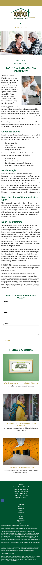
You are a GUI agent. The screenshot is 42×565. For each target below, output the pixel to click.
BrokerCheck (34, 528)
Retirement (21, 507)
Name (6, 301)
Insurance (21, 512)
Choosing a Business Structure (21, 467)
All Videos (21, 522)
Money (21, 516)
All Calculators (21, 524)
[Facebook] (20, 23)
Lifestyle (21, 518)
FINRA (19, 559)
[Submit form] (8, 340)
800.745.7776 (21, 28)
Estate (21, 510)
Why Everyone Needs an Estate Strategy (21, 383)
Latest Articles (21, 520)
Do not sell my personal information (25, 550)
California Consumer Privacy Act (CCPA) (10, 548)
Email (6, 312)
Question (6, 324)
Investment (21, 508)
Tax (21, 514)
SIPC (23, 559)
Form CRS (26, 525)
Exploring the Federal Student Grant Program (21, 424)
